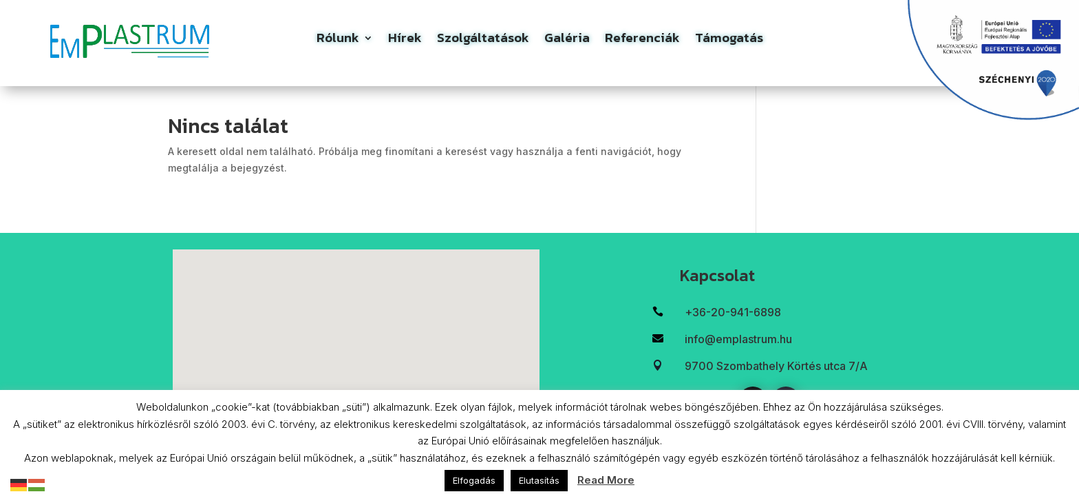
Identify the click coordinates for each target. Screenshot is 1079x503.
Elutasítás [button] (539, 480)
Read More (605, 479)
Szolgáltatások (483, 40)
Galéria (567, 40)
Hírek (405, 40)
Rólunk (338, 40)
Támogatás (729, 40)
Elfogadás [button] (474, 480)
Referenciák (642, 40)
